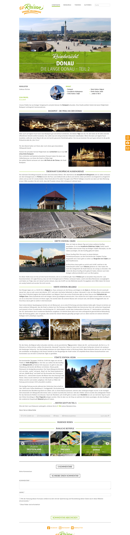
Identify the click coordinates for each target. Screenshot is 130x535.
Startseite (56, 5)
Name (22, 492)
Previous (23, 330)
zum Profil (23, 97)
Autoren (87, 5)
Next (107, 330)
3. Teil (59, 406)
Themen (78, 5)
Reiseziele (67, 5)
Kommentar (24, 480)
